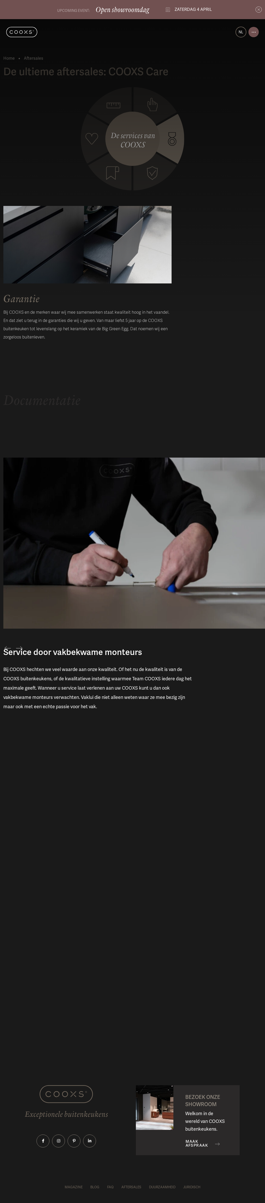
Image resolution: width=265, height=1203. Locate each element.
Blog (94, 1187)
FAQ (110, 1187)
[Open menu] (253, 32)
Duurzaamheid (162, 1187)
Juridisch (191, 1187)
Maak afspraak (197, 1143)
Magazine (74, 1187)
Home (9, 58)
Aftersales (131, 1187)
